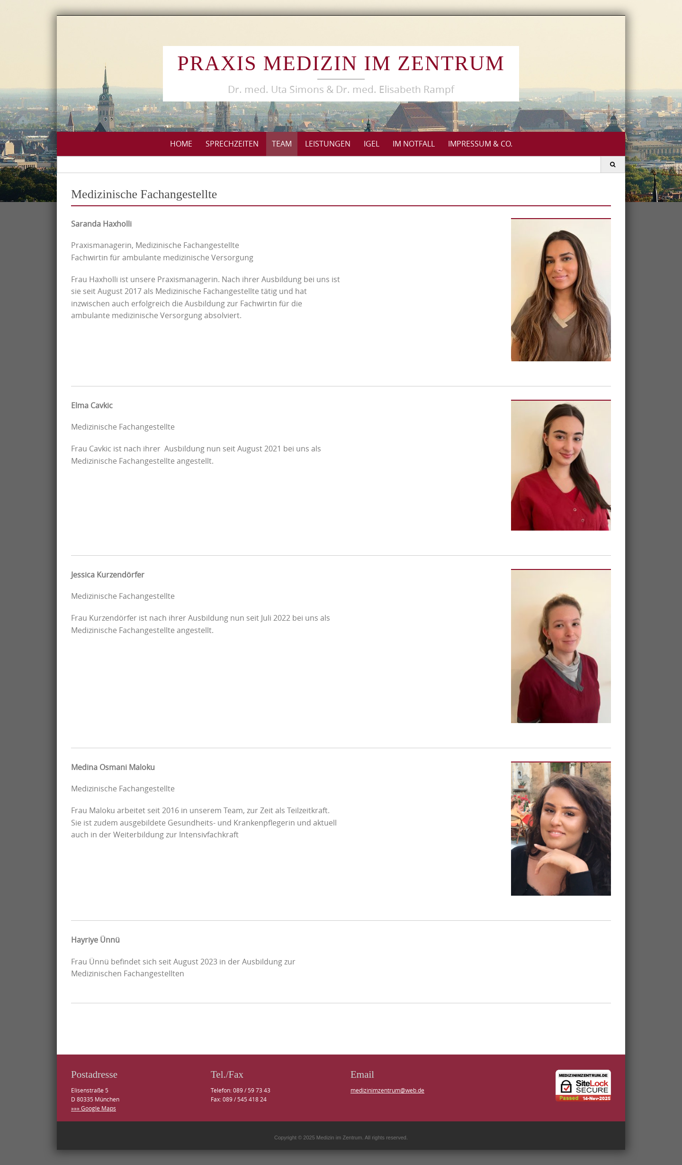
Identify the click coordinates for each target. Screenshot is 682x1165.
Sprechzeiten (232, 143)
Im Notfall (414, 143)
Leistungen (327, 143)
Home (181, 143)
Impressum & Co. (480, 143)
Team (282, 143)
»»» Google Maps (93, 1108)
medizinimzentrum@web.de (387, 1090)
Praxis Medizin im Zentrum (341, 63)
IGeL (371, 143)
